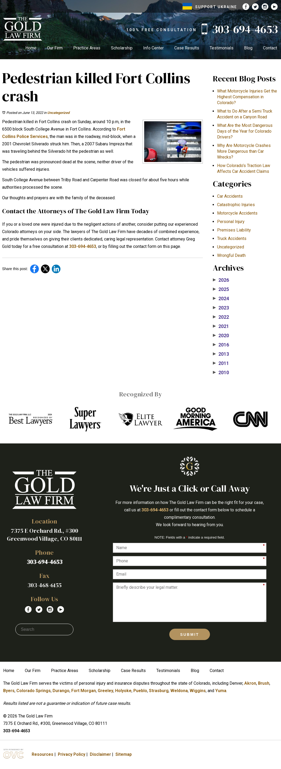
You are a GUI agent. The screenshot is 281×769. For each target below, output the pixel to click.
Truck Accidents (231, 238)
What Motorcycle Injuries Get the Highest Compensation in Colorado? (247, 97)
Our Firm (55, 47)
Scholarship (122, 47)
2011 (221, 363)
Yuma (220, 690)
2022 (221, 317)
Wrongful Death (231, 255)
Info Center (153, 47)
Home (30, 47)
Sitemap (123, 754)
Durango (61, 690)
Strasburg (158, 690)
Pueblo (140, 690)
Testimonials (221, 47)
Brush (263, 683)
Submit (189, 634)
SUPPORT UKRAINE (209, 7)
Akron (250, 683)
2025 (221, 289)
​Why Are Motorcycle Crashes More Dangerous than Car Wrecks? (244, 151)
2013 (221, 354)
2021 (221, 326)
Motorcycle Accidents (237, 213)
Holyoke (123, 690)
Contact (270, 47)
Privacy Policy (71, 754)
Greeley (105, 690)
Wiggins (198, 690)
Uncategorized (58, 113)
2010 (221, 372)
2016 (221, 345)
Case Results (186, 47)
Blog (248, 47)
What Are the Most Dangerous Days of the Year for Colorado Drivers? (245, 131)
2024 (221, 298)
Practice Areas (86, 47)
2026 (221, 280)
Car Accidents (230, 196)
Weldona (179, 690)
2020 (221, 335)
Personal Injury (231, 221)
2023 (221, 308)
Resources (42, 754)
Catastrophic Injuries (236, 204)
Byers (9, 690)
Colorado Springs (33, 690)
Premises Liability (234, 230)
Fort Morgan (83, 690)
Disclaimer (100, 754)
